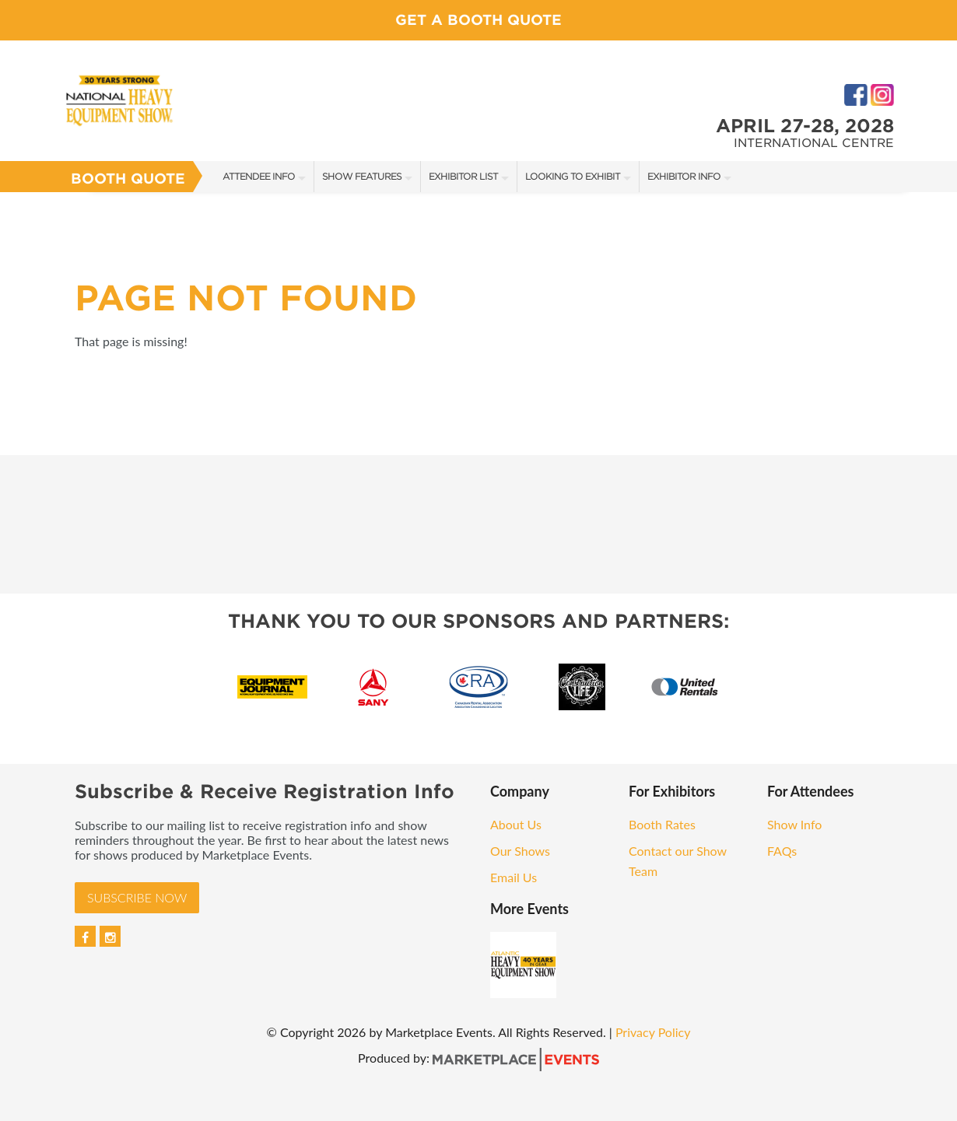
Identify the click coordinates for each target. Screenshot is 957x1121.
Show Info (794, 824)
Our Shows (520, 850)
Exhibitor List (463, 176)
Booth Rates (662, 824)
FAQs (782, 850)
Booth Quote (128, 178)
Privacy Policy (653, 1032)
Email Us (513, 877)
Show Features (361, 176)
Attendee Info (259, 176)
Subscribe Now (137, 897)
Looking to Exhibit (572, 176)
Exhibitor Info (683, 176)
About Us (516, 824)
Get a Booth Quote (478, 20)
